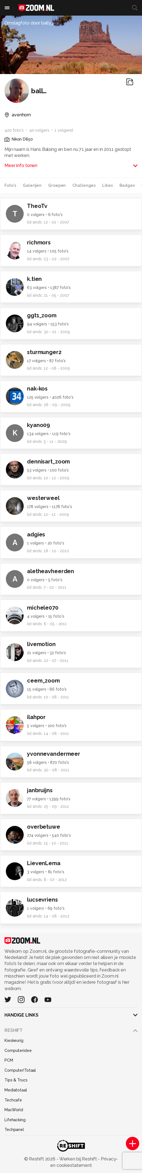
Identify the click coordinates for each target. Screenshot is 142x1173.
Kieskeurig (13, 1040)
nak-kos (37, 388)
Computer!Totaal (20, 1070)
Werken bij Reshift (78, 1159)
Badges (127, 185)
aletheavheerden (50, 571)
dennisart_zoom (48, 461)
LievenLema (43, 863)
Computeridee (18, 1050)
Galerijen (32, 185)
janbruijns (40, 790)
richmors (39, 242)
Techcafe (13, 1100)
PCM (8, 1060)
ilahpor (36, 717)
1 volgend (64, 130)
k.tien (34, 279)
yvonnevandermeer (53, 753)
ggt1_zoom (42, 315)
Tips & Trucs (16, 1080)
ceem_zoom (43, 680)
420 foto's (14, 130)
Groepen (57, 185)
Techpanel (14, 1129)
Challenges (84, 185)
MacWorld (13, 1110)
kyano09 (38, 425)
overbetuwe (43, 826)
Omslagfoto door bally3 (28, 23)
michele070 (42, 607)
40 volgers (39, 130)
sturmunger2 (44, 352)
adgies (36, 534)
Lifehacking (15, 1120)
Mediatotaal (15, 1090)
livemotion (41, 644)
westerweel (43, 498)
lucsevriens (42, 899)
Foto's (10, 185)
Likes (107, 185)
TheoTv (37, 206)
